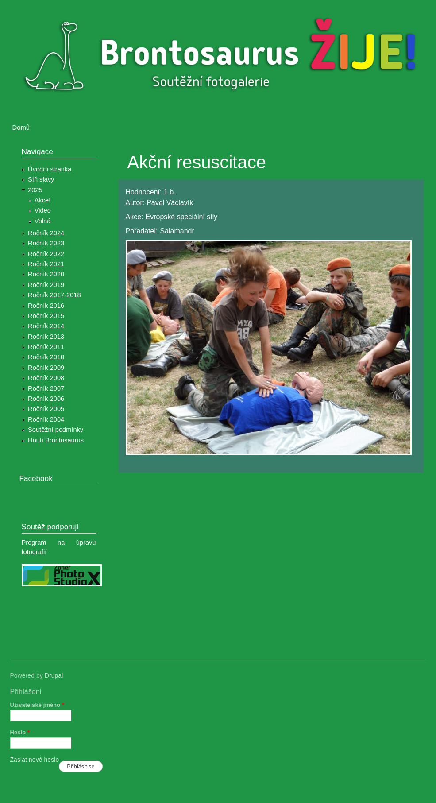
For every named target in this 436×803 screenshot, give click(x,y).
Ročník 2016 (46, 305)
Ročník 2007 (46, 388)
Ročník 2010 (46, 357)
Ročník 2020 (46, 274)
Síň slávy (41, 179)
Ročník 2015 (46, 315)
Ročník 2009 (46, 367)
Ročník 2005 (46, 408)
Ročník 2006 (46, 398)
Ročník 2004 (46, 419)
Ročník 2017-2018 (54, 295)
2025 (35, 190)
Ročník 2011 (46, 346)
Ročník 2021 (46, 264)
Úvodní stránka (49, 169)
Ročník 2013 (46, 336)
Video (43, 210)
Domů (21, 127)
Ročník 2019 (46, 284)
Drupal (54, 675)
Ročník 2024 (46, 233)
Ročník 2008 (46, 377)
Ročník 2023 (46, 243)
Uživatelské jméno (37, 705)
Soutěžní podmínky (55, 429)
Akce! (43, 200)
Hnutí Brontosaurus (56, 440)
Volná (43, 221)
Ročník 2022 (46, 253)
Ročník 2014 (46, 326)
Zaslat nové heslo (34, 759)
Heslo (20, 732)
